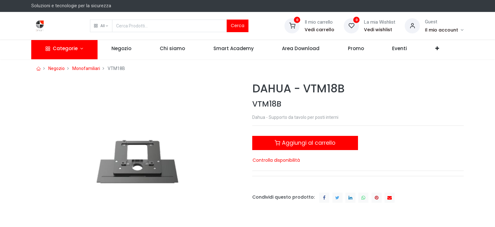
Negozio (56, 68)
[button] (101, 26)
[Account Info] (444, 29)
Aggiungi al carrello (305, 143)
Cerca (237, 25)
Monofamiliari (86, 68)
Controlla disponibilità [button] (276, 160)
